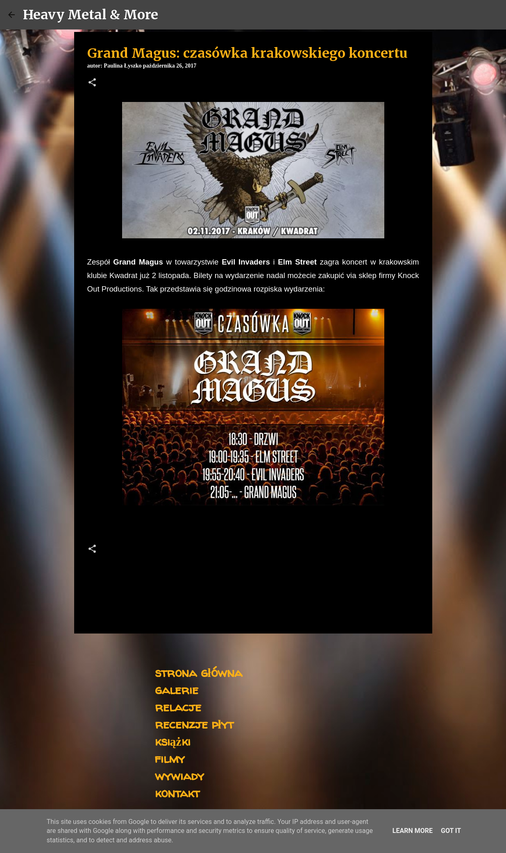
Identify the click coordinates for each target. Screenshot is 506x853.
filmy (170, 758)
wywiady (179, 775)
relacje (178, 706)
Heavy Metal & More (90, 15)
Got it (451, 831)
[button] (92, 83)
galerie (176, 689)
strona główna (198, 672)
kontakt (177, 792)
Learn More (413, 831)
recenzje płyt (194, 723)
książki (173, 741)
